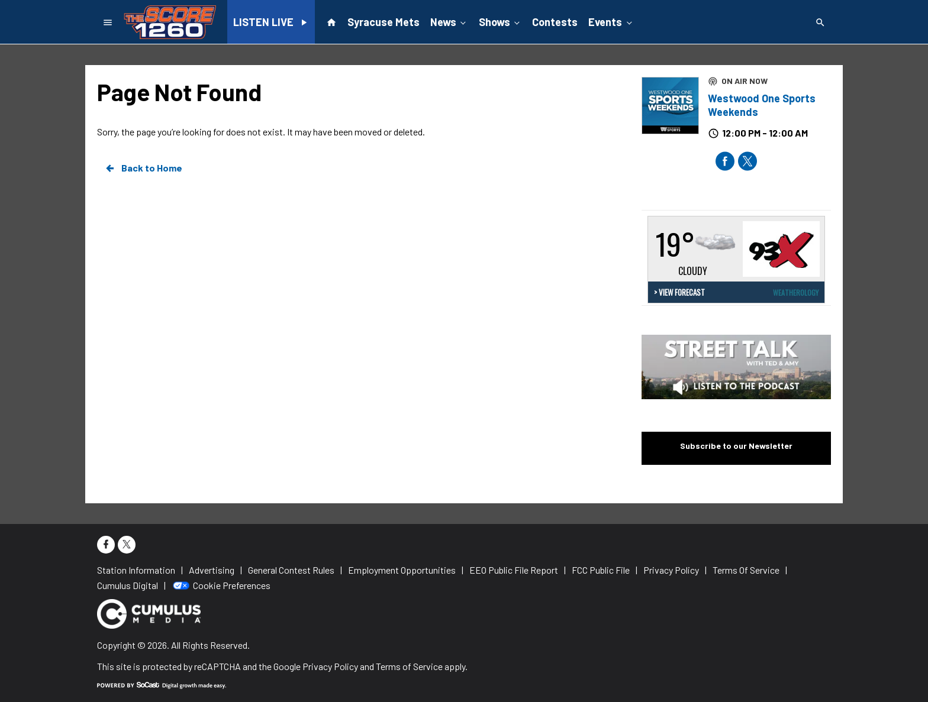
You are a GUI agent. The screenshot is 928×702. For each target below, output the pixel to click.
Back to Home (143, 168)
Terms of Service (409, 666)
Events (611, 21)
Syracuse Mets (383, 21)
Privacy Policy (330, 666)
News (449, 21)
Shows (500, 21)
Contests (555, 21)
